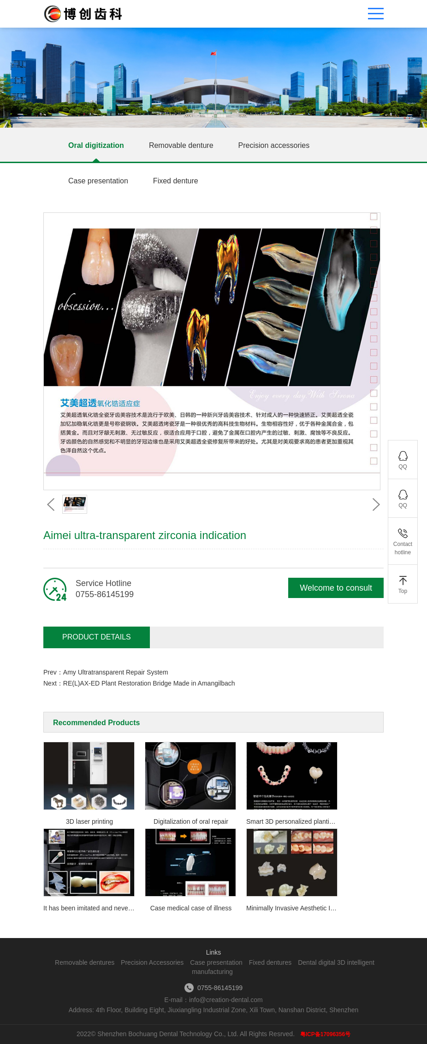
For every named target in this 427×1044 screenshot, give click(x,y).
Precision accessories (274, 145)
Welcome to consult (336, 587)
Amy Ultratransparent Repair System (115, 672)
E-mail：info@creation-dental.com (213, 999)
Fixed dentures (270, 962)
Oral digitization (96, 145)
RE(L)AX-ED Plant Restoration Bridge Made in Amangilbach (149, 683)
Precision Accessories (152, 962)
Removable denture (181, 145)
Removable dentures (84, 962)
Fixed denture (175, 181)
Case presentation (98, 181)
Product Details (96, 637)
